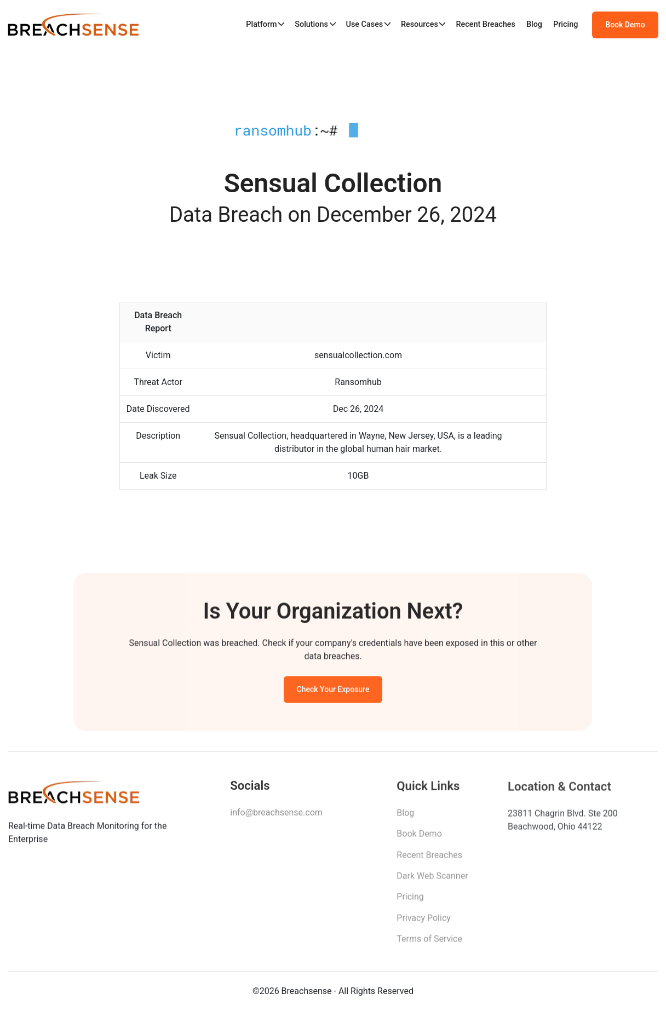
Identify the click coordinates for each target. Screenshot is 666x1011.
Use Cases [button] (364, 24)
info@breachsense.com (276, 815)
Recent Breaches (485, 24)
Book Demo (625, 24)
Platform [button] (261, 24)
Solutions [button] (311, 24)
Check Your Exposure (333, 691)
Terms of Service (429, 943)
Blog (534, 24)
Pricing (565, 24)
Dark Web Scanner (432, 880)
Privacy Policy (424, 922)
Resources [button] (419, 24)
